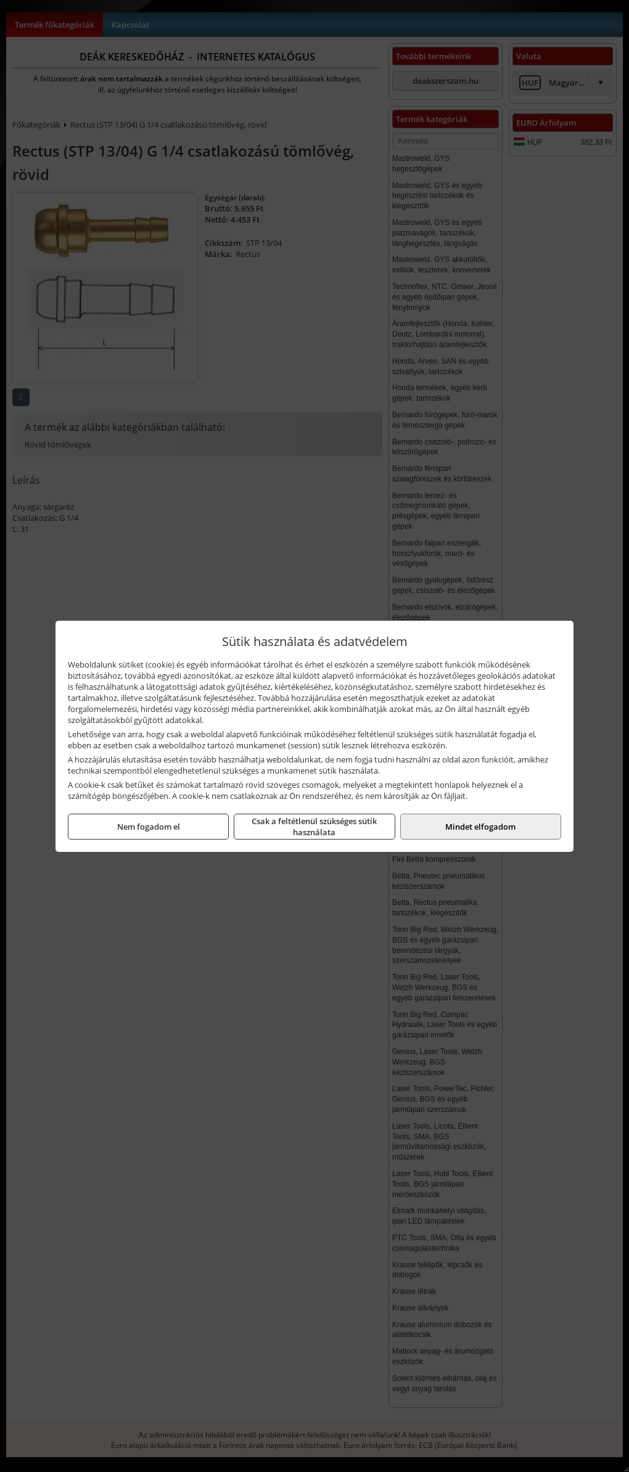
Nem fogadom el (148, 826)
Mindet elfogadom (480, 826)
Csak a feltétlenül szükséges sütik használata (314, 827)
